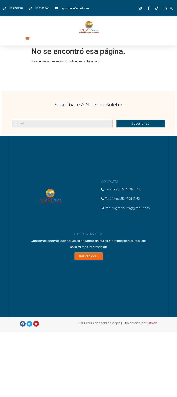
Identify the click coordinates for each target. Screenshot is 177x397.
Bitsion (152, 323)
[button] (171, 8)
